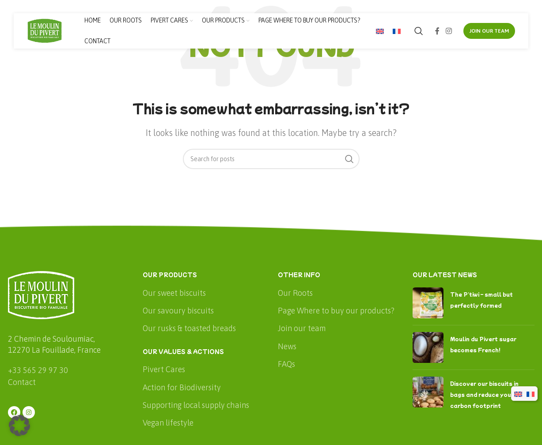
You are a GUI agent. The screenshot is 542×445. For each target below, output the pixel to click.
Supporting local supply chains (196, 405)
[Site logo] (45, 30)
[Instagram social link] (449, 31)
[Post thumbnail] (428, 302)
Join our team (302, 328)
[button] (19, 425)
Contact (22, 382)
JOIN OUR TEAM (489, 31)
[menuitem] (379, 31)
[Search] (419, 31)
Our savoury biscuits (178, 310)
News (287, 346)
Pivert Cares (164, 369)
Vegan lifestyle (168, 422)
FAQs (286, 364)
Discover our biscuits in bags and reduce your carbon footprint (484, 394)
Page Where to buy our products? (336, 310)
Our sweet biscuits (174, 293)
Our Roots (295, 293)
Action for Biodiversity (182, 387)
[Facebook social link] (437, 31)
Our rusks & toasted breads (189, 328)
